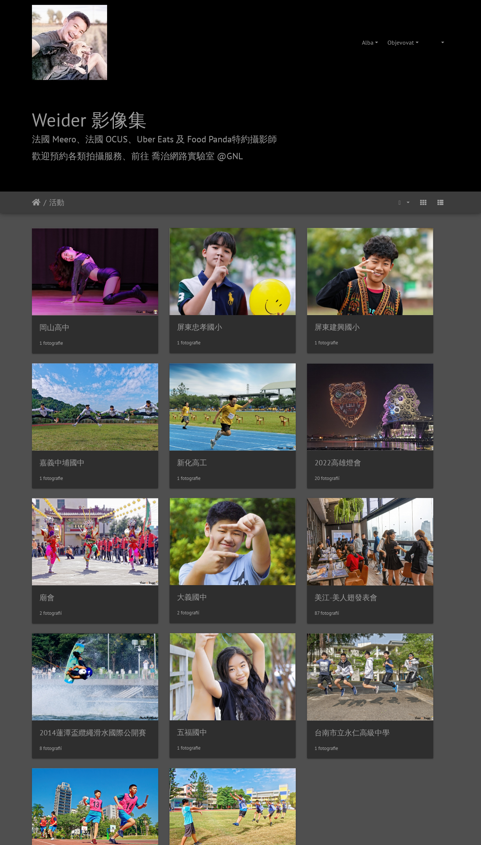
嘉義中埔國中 (383, 306)
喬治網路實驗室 (219, 736)
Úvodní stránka (36, 202)
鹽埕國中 (54, 648)
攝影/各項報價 (264, 736)
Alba (368, 42)
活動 (56, 202)
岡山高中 (54, 306)
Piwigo (279, 693)
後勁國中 (162, 648)
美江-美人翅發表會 (70, 534)
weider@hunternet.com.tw (240, 799)
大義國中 (376, 420)
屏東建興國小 (276, 306)
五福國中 (269, 534)
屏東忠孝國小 (169, 306)
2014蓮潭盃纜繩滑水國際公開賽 (200, 534)
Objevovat (400, 42)
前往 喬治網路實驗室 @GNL (187, 156)
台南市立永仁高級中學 (398, 534)
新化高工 (54, 421)
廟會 (261, 421)
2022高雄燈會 (170, 421)
